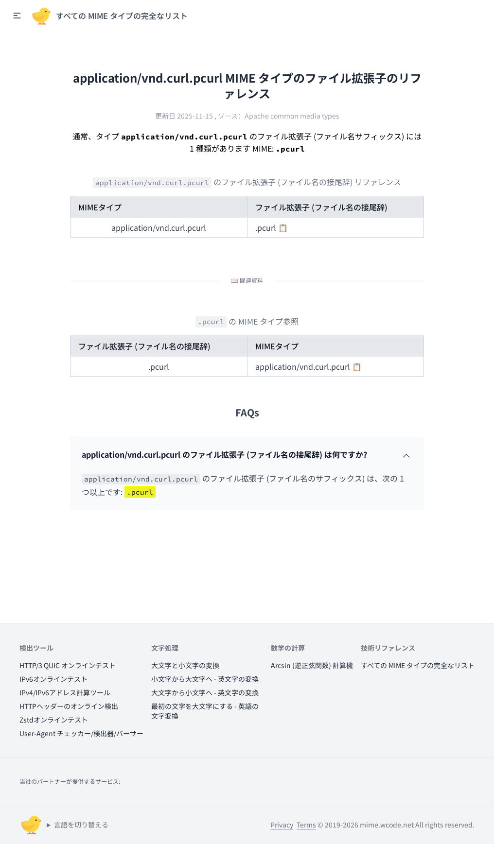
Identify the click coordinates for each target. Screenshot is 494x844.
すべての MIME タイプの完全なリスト (418, 665)
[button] (17, 15)
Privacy (281, 824)
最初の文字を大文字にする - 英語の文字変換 (205, 711)
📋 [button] (283, 227)
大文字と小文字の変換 (185, 665)
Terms (306, 824)
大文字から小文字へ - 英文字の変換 (205, 692)
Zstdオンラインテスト (53, 719)
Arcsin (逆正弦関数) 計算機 (312, 665)
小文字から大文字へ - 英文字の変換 (205, 679)
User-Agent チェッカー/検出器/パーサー (81, 733)
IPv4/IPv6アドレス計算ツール (64, 692)
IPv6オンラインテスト (53, 679)
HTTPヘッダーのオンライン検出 (68, 706)
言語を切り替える (81, 824)
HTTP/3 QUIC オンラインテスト (67, 665)
